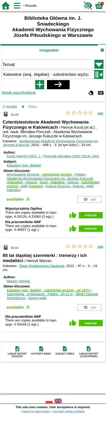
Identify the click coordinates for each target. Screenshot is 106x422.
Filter (32, 107)
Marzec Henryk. (19, 281)
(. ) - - (49, 290)
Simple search (12, 92)
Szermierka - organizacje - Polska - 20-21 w (40, 294)
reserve (91, 215)
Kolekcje (29, 92)
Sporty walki (37, 298)
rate (100, 113)
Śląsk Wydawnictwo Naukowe (41, 266)
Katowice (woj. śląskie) (24, 165)
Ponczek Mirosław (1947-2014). (72, 156)
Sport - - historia (59, 182)
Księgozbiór (49, 50)
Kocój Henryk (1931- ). (24, 156)
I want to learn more (35, 411)
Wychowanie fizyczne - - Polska (46, 174)
